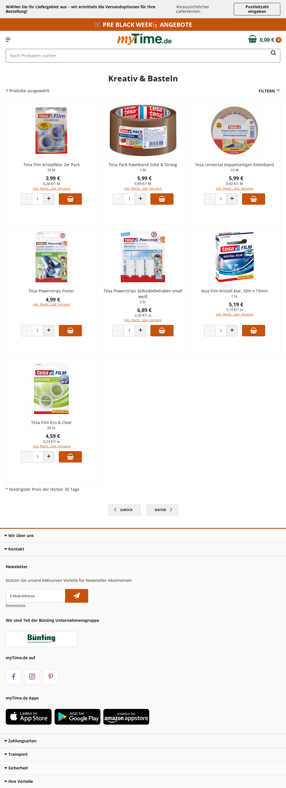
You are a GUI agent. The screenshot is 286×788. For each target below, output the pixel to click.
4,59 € (53, 436)
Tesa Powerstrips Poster (51, 291)
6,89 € (144, 310)
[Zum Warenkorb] (265, 40)
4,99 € (53, 299)
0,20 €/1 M (51, 183)
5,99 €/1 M (142, 183)
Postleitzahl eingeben (257, 9)
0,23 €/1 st (51, 441)
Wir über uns (19, 535)
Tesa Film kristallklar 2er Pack (51, 164)
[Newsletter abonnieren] (76, 596)
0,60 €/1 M (234, 183)
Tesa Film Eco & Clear (51, 422)
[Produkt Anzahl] (37, 199)
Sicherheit (16, 768)
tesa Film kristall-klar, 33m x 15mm (234, 291)
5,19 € (236, 304)
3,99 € (53, 178)
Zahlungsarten (20, 740)
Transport (16, 754)
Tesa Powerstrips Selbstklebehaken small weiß (143, 293)
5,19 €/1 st (234, 309)
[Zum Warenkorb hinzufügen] (70, 199)
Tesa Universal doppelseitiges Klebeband (234, 164)
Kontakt (14, 549)
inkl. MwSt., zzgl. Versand (51, 188)
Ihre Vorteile (18, 781)
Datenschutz (15, 605)
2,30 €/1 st (143, 315)
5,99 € (144, 178)
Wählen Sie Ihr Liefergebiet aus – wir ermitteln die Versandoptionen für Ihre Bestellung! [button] (80, 9)
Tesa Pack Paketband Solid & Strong (143, 164)
